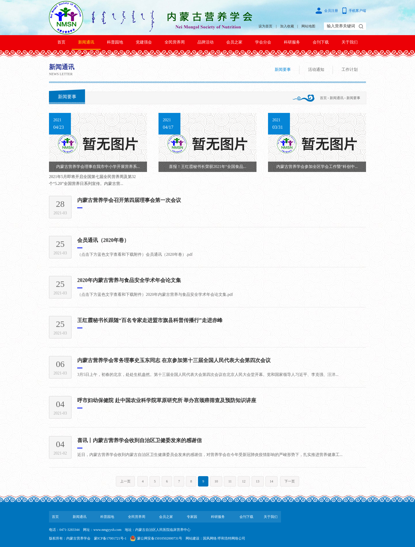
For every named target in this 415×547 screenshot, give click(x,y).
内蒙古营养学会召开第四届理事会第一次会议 (129, 200)
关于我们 (350, 42)
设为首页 (265, 26)
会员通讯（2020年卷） (103, 240)
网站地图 (308, 26)
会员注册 (331, 11)
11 (230, 481)
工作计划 (350, 69)
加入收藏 (287, 26)
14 (271, 481)
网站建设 (192, 538)
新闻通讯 (86, 42)
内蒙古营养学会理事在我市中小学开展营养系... (98, 166)
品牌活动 (205, 42)
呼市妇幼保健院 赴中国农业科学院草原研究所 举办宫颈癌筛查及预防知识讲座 (166, 400)
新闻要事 (283, 69)
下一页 (289, 481)
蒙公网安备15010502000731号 (159, 538)
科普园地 (115, 42)
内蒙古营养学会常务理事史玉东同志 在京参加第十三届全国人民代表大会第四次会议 (174, 360)
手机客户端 (357, 11)
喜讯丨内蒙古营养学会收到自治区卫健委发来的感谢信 (139, 440)
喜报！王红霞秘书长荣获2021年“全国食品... (207, 166)
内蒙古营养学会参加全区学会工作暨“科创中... (317, 166)
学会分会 (263, 42)
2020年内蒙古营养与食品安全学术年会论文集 (129, 280)
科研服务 (292, 42)
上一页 (125, 481)
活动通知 (316, 69)
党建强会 (144, 42)
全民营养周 (175, 42)
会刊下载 (321, 42)
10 (216, 481)
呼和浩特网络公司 (231, 538)
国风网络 (210, 538)
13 (257, 481)
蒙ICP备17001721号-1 (110, 538)
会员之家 (234, 42)
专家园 (192, 517)
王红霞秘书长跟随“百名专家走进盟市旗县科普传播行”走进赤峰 (149, 320)
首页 (61, 42)
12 (244, 481)
